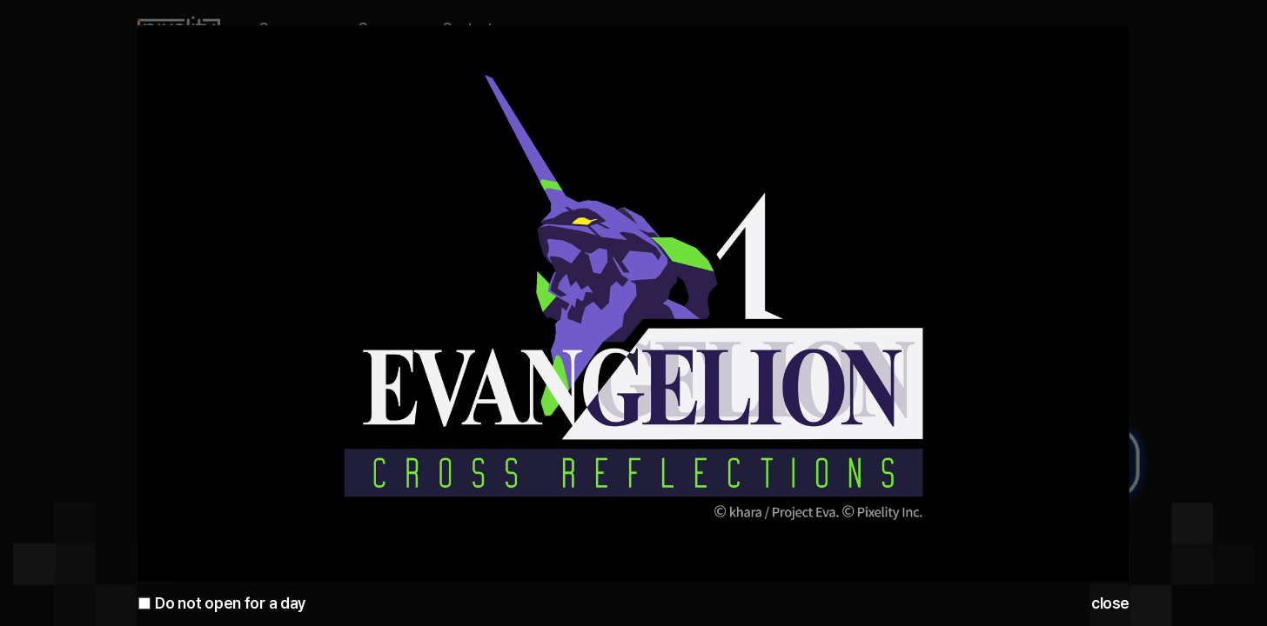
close (1110, 603)
